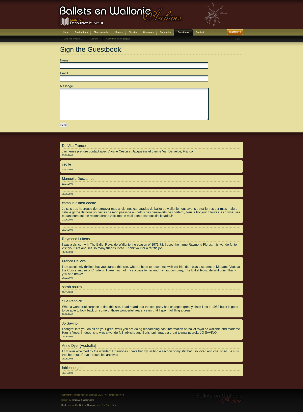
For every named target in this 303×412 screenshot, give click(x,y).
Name (64, 60)
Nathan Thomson (87, 405)
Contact (200, 32)
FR (233, 38)
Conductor (165, 32)
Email (64, 73)
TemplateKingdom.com (83, 400)
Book (63, 405)
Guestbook (183, 32)
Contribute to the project (118, 38)
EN (238, 38)
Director (133, 32)
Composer (148, 32)
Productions (81, 32)
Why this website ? (73, 38)
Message (66, 86)
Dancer (119, 32)
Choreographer (101, 32)
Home (66, 32)
